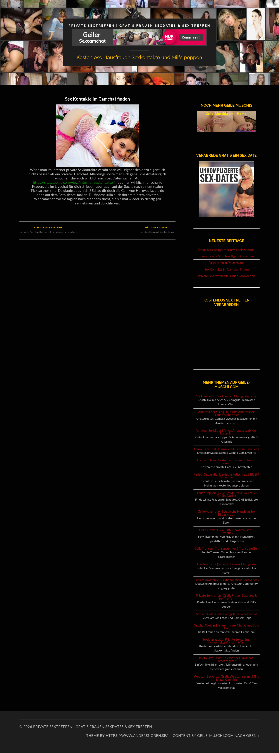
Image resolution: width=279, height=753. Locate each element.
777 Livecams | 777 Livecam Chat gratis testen (226, 396)
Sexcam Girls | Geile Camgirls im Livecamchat (226, 614)
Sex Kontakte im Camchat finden (97, 98)
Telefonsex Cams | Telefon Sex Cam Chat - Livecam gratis (226, 659)
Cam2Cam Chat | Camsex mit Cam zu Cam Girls (226, 449)
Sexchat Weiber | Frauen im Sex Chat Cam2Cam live (226, 626)
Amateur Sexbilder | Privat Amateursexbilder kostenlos (226, 432)
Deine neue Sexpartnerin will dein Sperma (226, 250)
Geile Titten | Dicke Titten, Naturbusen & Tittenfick (226, 531)
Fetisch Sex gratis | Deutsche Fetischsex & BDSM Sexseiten (226, 475)
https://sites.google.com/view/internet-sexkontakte (73, 182)
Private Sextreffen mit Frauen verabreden (47, 230)
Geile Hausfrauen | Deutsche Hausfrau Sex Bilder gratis (226, 512)
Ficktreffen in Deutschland (157, 230)
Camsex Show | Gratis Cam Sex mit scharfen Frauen (226, 461)
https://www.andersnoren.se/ (137, 736)
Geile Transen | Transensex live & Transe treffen (226, 548)
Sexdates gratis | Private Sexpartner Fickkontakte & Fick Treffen (226, 640)
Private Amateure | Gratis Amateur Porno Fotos (226, 580)
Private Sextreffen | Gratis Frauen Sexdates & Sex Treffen (139, 25)
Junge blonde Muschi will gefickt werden (226, 256)
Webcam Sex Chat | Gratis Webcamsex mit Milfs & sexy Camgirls (226, 677)
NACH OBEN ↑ (247, 736)
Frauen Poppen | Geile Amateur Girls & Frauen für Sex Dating (227, 494)
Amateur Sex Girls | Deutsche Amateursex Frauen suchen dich (226, 413)
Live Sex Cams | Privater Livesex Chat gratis (226, 564)
